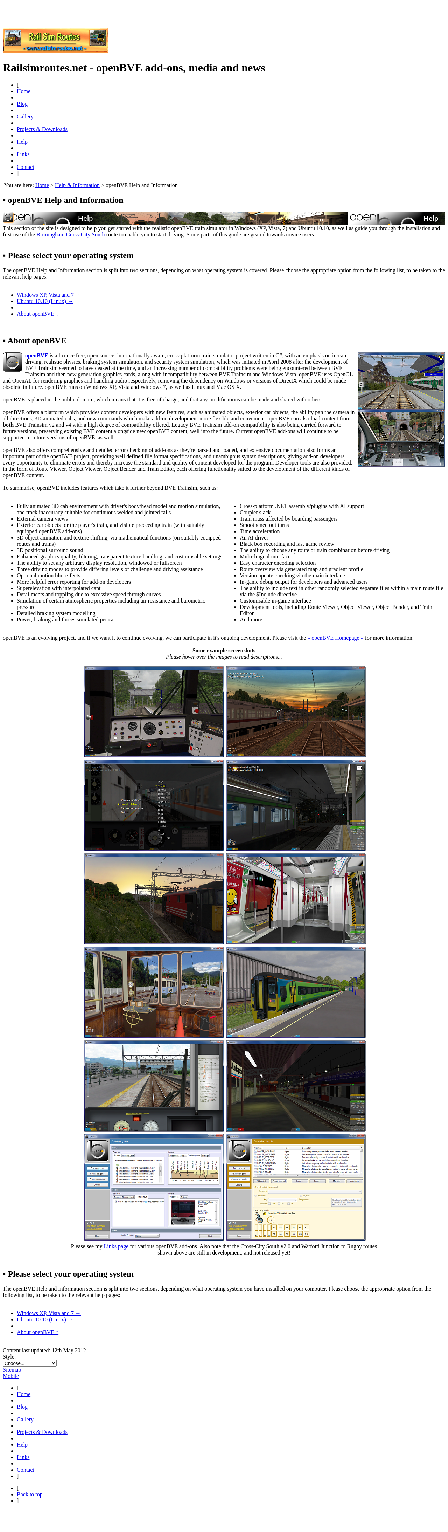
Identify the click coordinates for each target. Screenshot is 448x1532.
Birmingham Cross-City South (70, 235)
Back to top (30, 1494)
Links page (116, 1246)
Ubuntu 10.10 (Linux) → (45, 301)
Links (23, 154)
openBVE (36, 355)
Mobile (11, 1376)
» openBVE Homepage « (335, 638)
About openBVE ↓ (37, 314)
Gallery (25, 116)
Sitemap (12, 1370)
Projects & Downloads (42, 129)
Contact (25, 167)
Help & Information (77, 185)
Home (23, 91)
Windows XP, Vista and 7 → (49, 295)
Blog (22, 104)
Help (22, 142)
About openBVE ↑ (37, 1332)
